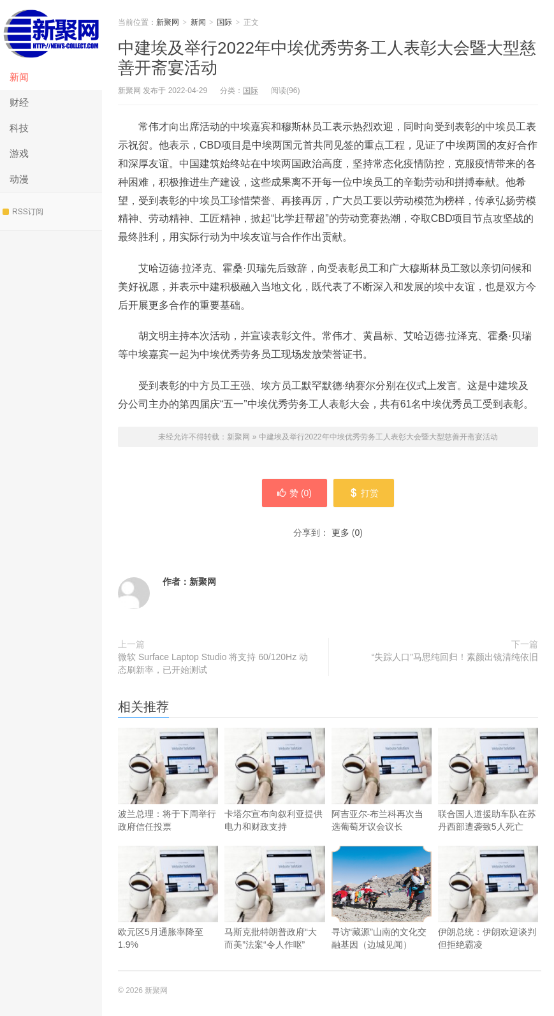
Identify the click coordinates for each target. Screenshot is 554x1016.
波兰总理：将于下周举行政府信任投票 (168, 797)
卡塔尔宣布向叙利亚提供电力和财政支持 (274, 797)
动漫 (19, 178)
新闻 (19, 76)
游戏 (19, 153)
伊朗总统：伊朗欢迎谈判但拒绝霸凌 (488, 915)
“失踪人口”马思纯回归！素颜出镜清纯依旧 (455, 657)
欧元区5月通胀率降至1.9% (168, 915)
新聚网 (51, 32)
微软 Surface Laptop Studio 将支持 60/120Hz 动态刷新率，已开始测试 (213, 663)
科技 (19, 127)
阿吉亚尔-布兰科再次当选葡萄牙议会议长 (382, 797)
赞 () (294, 493)
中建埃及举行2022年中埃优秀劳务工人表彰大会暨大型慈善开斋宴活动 (378, 436)
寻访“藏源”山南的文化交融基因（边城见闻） (382, 898)
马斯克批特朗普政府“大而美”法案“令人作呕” (274, 915)
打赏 (364, 493)
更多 (340, 532)
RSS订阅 (23, 211)
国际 (224, 22)
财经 (19, 102)
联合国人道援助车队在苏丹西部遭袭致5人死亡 (488, 797)
